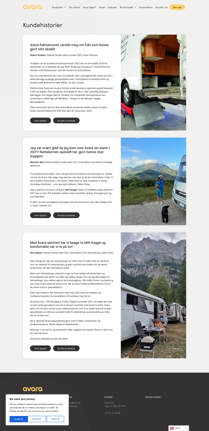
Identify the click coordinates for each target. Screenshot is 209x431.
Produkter (59, 7)
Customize (18, 419)
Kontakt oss (161, 7)
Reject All (37, 419)
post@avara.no (112, 409)
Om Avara (74, 7)
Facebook (150, 403)
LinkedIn (149, 400)
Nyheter (112, 7)
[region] (37, 410)
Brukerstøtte (128, 7)
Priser (102, 7)
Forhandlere (146, 7)
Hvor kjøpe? (89, 7)
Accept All (56, 419)
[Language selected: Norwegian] (178, 428)
